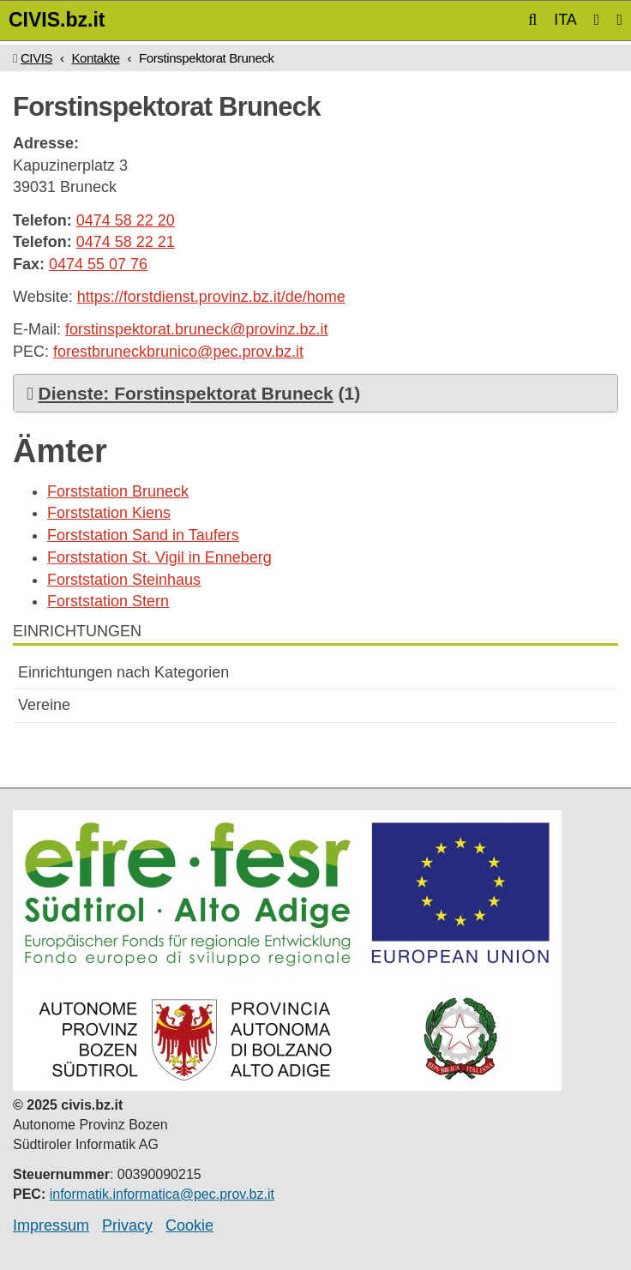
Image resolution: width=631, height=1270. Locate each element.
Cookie (189, 1225)
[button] (532, 19)
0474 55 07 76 (98, 264)
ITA (565, 19)
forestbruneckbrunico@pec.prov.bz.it (178, 351)
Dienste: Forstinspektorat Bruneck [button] (186, 393)
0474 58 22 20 (125, 220)
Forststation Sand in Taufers (143, 535)
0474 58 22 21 (125, 241)
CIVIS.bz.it (57, 20)
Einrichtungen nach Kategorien (123, 672)
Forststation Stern (108, 601)
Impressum (51, 1225)
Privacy (127, 1225)
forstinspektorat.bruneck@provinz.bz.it (196, 329)
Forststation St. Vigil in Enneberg (159, 557)
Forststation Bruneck (118, 491)
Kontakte (95, 58)
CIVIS (36, 58)
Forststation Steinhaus (124, 579)
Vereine (44, 704)
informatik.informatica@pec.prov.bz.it (162, 1194)
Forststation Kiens (109, 512)
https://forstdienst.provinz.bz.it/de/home (211, 296)
